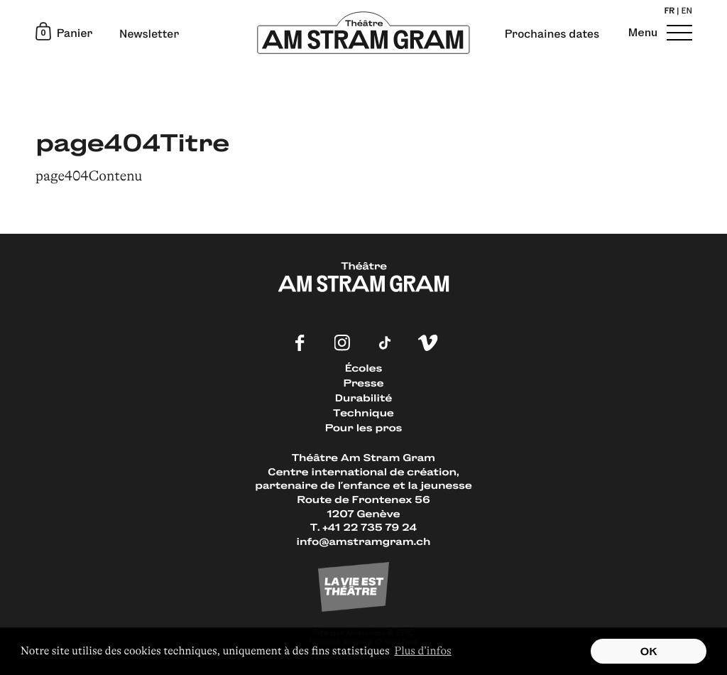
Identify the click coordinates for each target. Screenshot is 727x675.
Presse (364, 383)
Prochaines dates (552, 34)
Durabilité (363, 398)
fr (669, 12)
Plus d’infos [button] (422, 650)
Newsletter (149, 34)
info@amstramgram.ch (364, 541)
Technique (363, 412)
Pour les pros (364, 427)
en (687, 12)
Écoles (363, 368)
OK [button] (648, 650)
